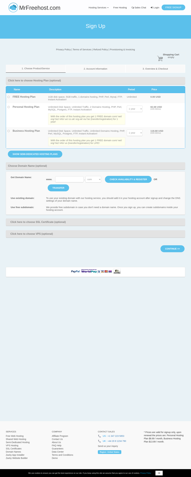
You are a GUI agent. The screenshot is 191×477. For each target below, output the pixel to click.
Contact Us (57, 439)
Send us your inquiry (108, 446)
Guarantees (57, 448)
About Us (56, 442)
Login (155, 7)
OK (159, 473)
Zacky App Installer (15, 455)
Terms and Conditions (62, 455)
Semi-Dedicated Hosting (18, 442)
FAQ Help (57, 445)
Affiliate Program (60, 436)
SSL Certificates (14, 448)
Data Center (58, 451)
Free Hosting (120, 7)
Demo (55, 458)
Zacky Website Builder (17, 458)
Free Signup (173, 7)
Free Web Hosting (15, 436)
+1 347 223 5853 (116, 436)
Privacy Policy (145, 473)
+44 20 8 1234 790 (117, 441)
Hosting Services (99, 7)
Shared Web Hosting (16, 439)
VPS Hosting (12, 445)
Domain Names (13, 451)
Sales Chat (139, 7)
